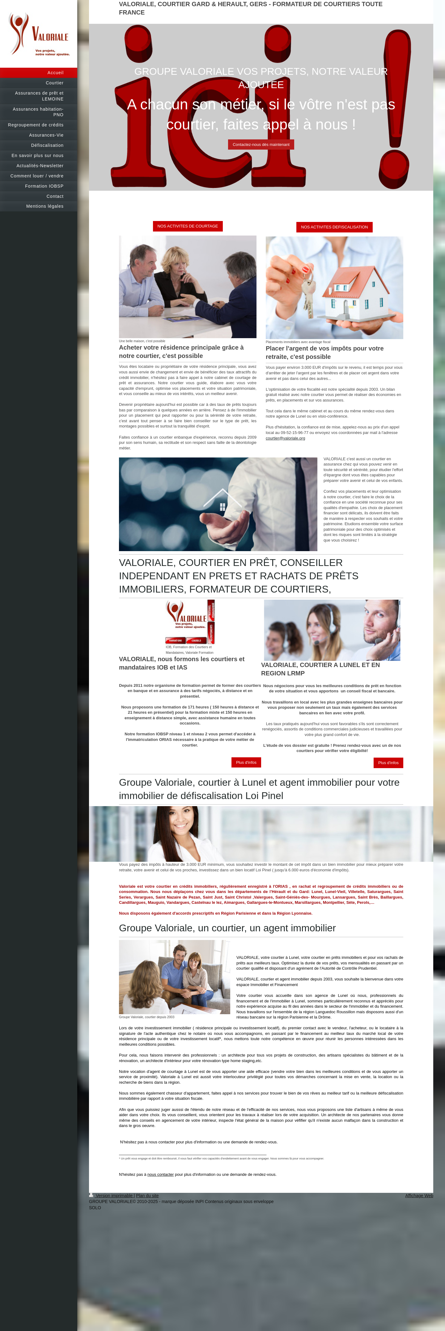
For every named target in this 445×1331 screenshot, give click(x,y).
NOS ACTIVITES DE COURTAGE (188, 226)
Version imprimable (111, 1195)
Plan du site (147, 1195)
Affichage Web (419, 1195)
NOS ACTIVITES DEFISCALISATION (334, 227)
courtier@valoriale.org (285, 438)
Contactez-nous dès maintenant (261, 144)
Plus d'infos (246, 762)
